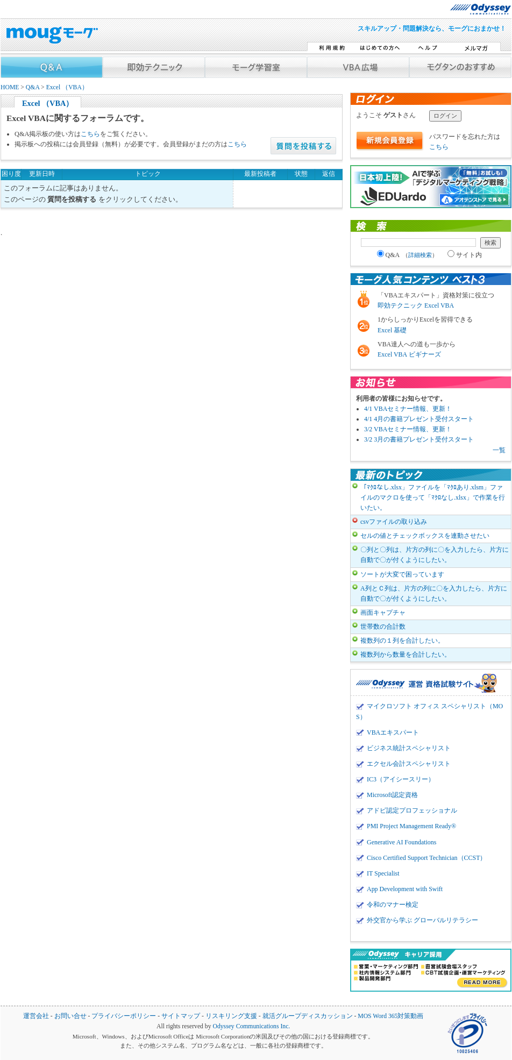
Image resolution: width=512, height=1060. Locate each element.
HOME (10, 87)
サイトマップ (180, 1016)
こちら (90, 134)
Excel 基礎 (392, 330)
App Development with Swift (405, 889)
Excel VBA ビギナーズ (409, 354)
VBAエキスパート (393, 732)
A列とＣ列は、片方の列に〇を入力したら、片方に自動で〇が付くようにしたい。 (433, 593)
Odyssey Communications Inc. (251, 1026)
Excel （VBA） (67, 87)
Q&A (32, 87)
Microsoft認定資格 (392, 795)
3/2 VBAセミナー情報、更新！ (408, 429)
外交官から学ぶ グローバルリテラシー (422, 920)
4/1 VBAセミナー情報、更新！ (408, 408)
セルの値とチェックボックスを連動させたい (424, 535)
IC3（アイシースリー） (401, 779)
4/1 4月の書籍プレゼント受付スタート (419, 419)
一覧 (499, 450)
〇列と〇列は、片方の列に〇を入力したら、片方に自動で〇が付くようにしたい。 (434, 555)
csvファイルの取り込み (393, 521)
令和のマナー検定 (392, 904)
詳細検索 (420, 255)
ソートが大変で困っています (402, 574)
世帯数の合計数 (383, 626)
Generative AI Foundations (401, 842)
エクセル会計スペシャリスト (409, 763)
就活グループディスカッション (307, 1016)
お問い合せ (70, 1016)
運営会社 (36, 1016)
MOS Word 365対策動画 (390, 1016)
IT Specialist (383, 873)
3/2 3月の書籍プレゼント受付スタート (419, 439)
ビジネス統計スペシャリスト (409, 748)
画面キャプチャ (383, 612)
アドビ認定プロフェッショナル (412, 810)
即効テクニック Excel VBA (416, 305)
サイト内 (464, 255)
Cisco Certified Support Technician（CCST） (426, 858)
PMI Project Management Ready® (411, 826)
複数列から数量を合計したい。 (405, 654)
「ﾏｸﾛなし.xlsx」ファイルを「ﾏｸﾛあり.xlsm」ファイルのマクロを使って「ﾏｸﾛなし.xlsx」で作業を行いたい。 (432, 497)
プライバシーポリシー (123, 1016)
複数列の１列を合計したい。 (402, 640)
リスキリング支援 (231, 1016)
